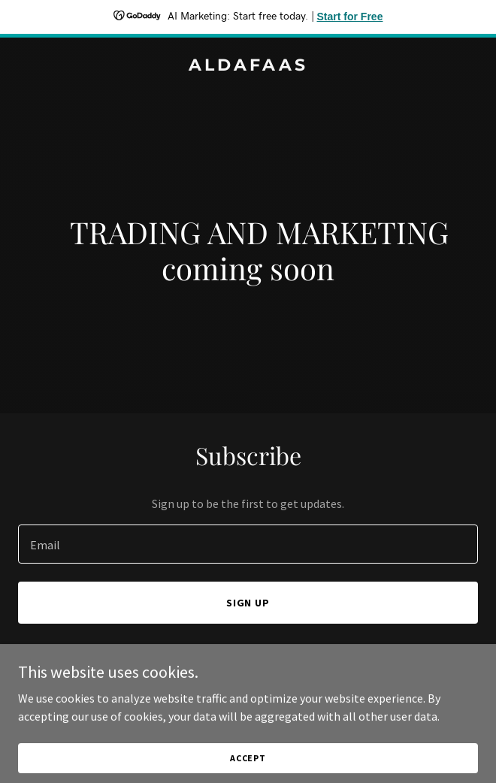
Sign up (248, 602)
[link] (248, 66)
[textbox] (248, 544)
